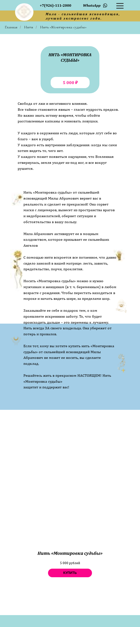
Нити (28, 27)
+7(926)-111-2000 (55, 5)
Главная (11, 27)
